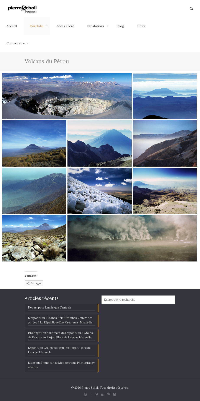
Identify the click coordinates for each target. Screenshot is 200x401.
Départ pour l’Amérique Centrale (49, 307)
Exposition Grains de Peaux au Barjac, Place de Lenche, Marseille (59, 350)
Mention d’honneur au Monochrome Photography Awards (61, 365)
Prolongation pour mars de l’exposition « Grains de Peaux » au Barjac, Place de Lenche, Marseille (60, 335)
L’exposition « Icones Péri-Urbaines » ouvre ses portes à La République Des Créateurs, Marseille (60, 320)
